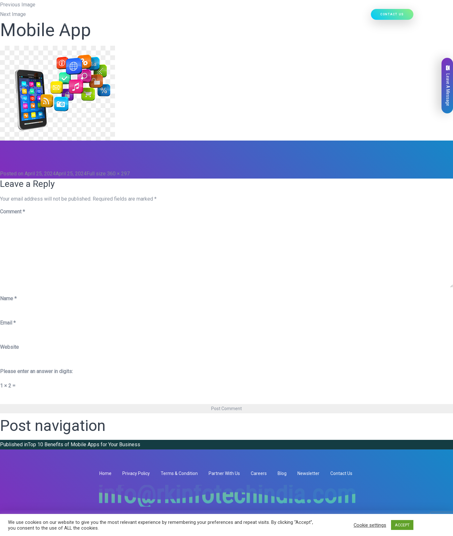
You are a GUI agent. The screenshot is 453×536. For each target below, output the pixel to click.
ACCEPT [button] (402, 525)
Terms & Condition (179, 473)
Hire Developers (349, 16)
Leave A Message (448, 85)
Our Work (314, 16)
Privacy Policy (136, 473)
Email (8, 323)
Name (8, 298)
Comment (12, 212)
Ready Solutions (278, 16)
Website (9, 347)
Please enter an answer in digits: (36, 371)
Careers (259, 473)
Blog (282, 473)
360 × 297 (118, 174)
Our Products (236, 16)
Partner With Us (224, 473)
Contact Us (392, 14)
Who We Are (163, 16)
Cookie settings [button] (370, 525)
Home (138, 16)
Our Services (198, 16)
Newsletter (308, 473)
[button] (210, 16)
